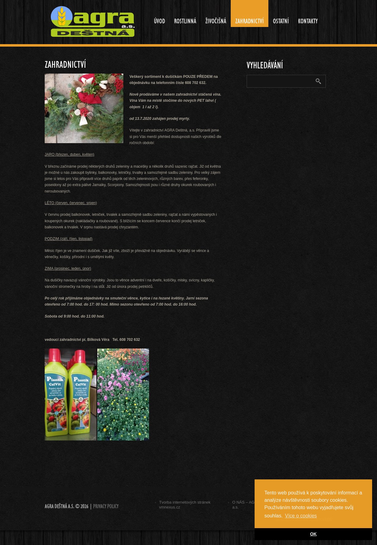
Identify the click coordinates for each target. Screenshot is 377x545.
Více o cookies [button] (301, 515)
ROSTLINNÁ (185, 21)
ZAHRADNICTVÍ (249, 21)
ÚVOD (157, 17)
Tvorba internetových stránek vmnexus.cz (185, 504)
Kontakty (308, 21)
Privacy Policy (105, 506)
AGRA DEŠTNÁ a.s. (59, 506)
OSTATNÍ (278, 17)
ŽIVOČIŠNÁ (215, 21)
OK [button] (313, 534)
